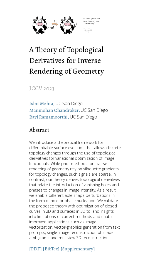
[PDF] (35, 248)
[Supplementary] (78, 248)
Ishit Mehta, (42, 103)
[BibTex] (51, 248)
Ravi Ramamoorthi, (49, 116)
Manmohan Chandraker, (55, 110)
